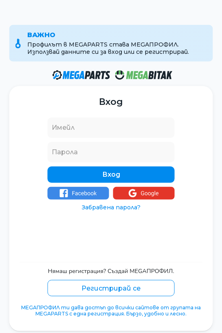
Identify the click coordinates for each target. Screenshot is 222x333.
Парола (65, 152)
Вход (111, 174)
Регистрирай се (111, 288)
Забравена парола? (111, 207)
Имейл (63, 127)
